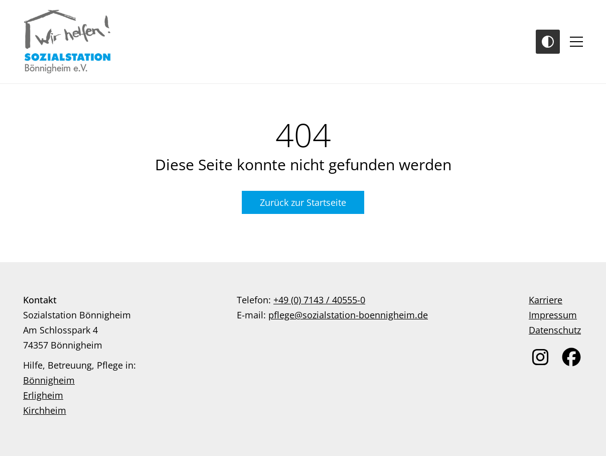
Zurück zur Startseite (303, 202)
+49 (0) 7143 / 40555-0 (319, 300)
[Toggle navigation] (576, 42)
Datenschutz (555, 330)
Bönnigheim (49, 380)
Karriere (545, 300)
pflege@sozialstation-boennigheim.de (348, 315)
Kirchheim (44, 410)
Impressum (553, 315)
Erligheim (43, 395)
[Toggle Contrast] (548, 42)
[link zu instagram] (540, 357)
